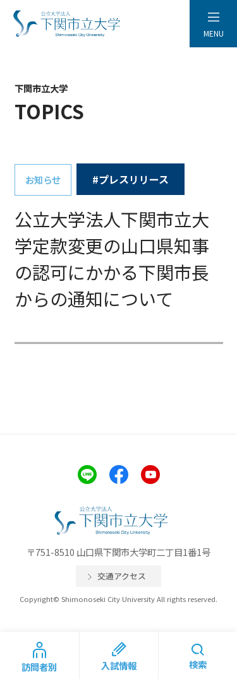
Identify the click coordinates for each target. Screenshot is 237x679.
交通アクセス (121, 576)
